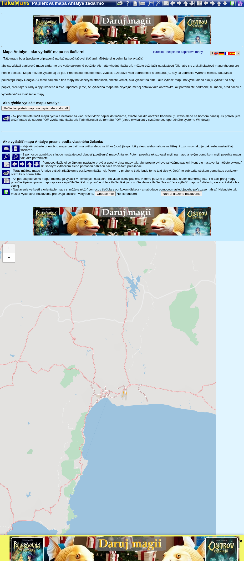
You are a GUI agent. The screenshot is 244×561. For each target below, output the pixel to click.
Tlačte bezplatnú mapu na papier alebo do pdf (35, 108)
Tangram (165, 551)
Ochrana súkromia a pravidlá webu (110, 557)
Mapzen (207, 551)
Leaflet (149, 551)
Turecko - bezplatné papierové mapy (178, 52)
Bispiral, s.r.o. (49, 557)
